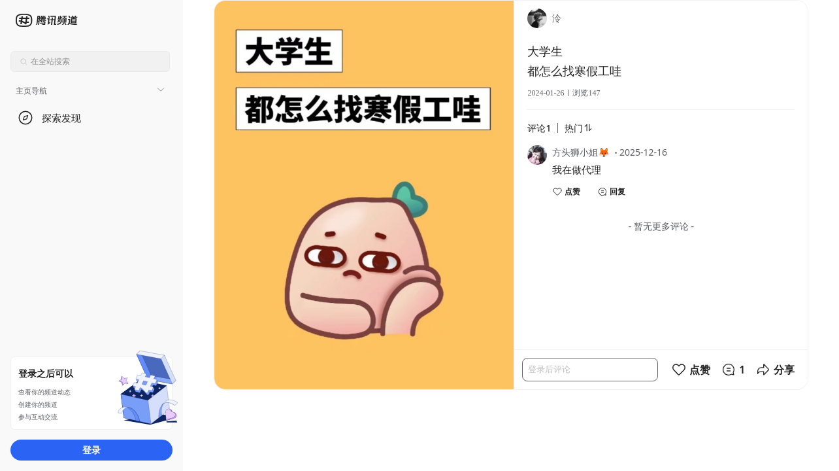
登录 (91, 450)
